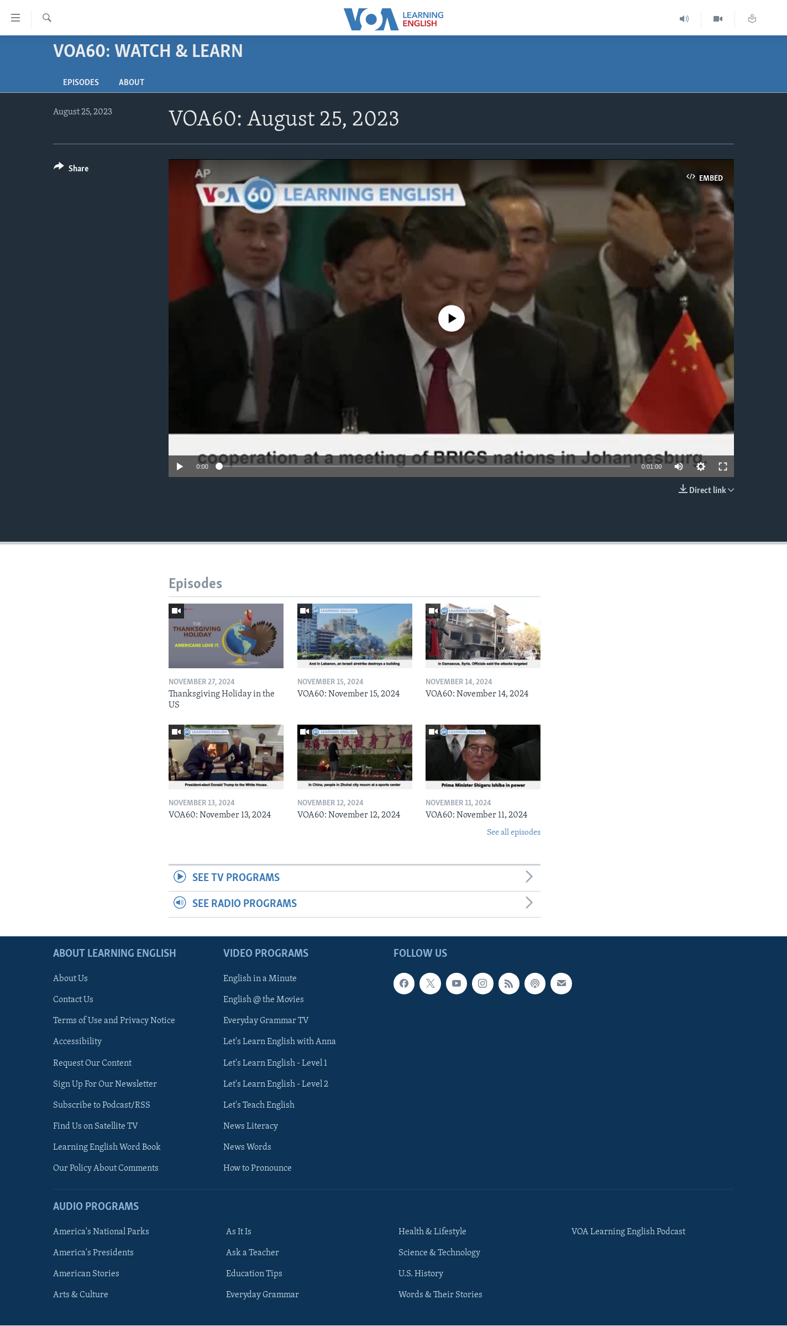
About (131, 82)
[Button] (71, 170)
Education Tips (254, 1274)
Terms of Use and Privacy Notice (114, 1021)
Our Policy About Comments (106, 1168)
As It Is (238, 1232)
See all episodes (514, 833)
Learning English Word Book (107, 1147)
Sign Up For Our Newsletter (105, 1084)
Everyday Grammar (262, 1295)
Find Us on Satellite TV (95, 1126)
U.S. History (420, 1274)
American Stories (86, 1274)
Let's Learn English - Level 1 (275, 1063)
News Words (247, 1147)
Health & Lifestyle (432, 1232)
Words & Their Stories (440, 1295)
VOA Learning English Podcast (628, 1232)
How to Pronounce (257, 1168)
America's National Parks (101, 1232)
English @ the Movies (263, 1000)
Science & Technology (439, 1253)
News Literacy (250, 1126)
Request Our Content (92, 1063)
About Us (70, 979)
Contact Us (73, 1000)
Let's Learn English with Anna (279, 1042)
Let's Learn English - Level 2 (275, 1084)
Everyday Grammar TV (266, 1021)
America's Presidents (93, 1253)
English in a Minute (260, 979)
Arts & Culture (80, 1295)
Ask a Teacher (252, 1253)
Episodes (81, 82)
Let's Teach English (259, 1105)
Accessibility (77, 1042)
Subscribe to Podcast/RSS (101, 1105)
